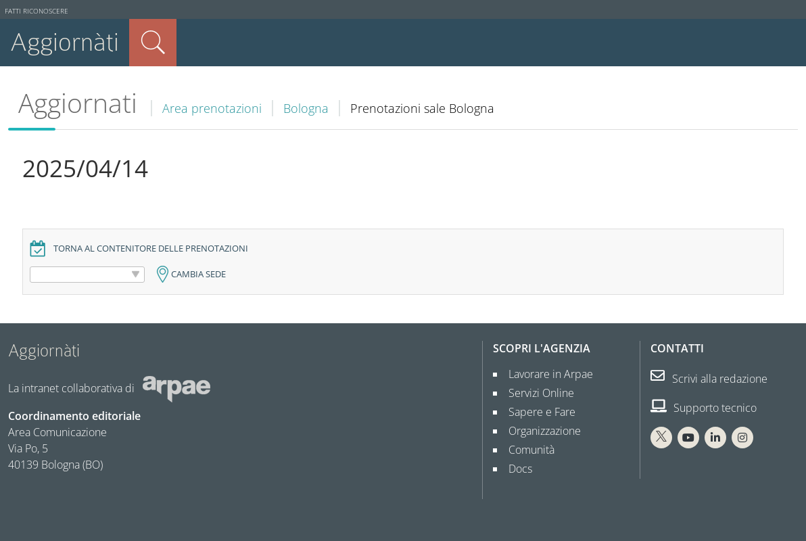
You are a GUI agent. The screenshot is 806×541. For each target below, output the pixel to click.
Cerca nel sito (152, 42)
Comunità (526, 449)
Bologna (306, 108)
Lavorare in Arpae (545, 374)
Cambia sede (198, 274)
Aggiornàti (64, 42)
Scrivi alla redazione (708, 378)
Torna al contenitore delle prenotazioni (150, 248)
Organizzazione (539, 430)
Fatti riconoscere (36, 11)
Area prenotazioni (212, 108)
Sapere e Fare (536, 411)
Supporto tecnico (703, 407)
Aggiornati (77, 102)
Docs (515, 468)
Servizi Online (536, 392)
